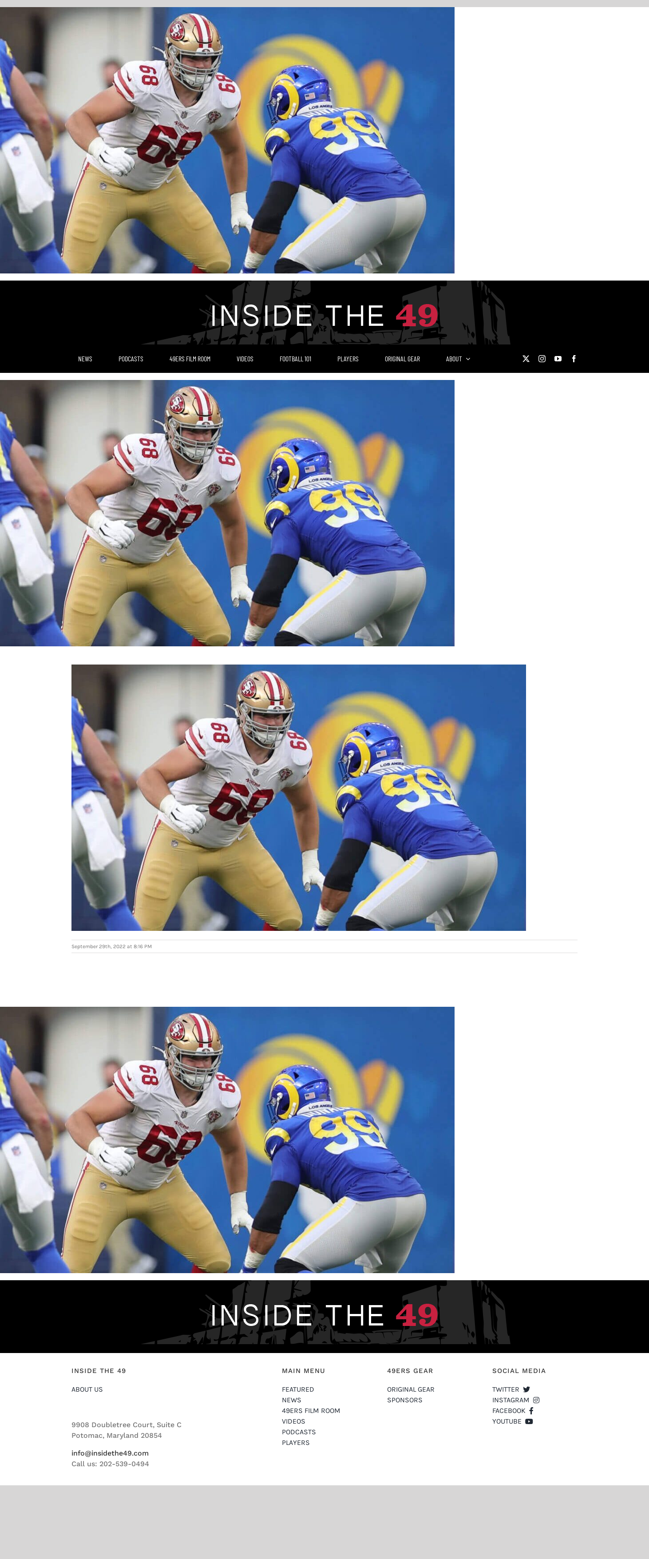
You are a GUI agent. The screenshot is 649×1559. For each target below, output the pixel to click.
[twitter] (526, 358)
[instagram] (542, 358)
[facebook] (574, 358)
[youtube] (558, 358)
